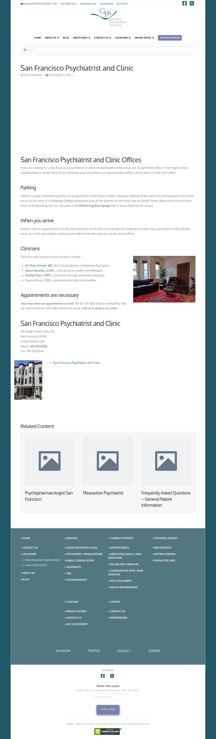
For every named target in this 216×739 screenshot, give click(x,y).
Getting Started (164, 554)
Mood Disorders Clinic (81, 548)
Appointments (118, 548)
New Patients (161, 548)
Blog (25, 579)
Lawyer (114, 602)
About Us (28, 573)
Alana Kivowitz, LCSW (39, 270)
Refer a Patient (75, 611)
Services (71, 538)
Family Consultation (79, 560)
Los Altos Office (35, 565)
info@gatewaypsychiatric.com (39, 3)
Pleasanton (106, 3)
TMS (67, 573)
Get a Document (120, 581)
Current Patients (120, 538)
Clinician (71, 602)
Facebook (63, 651)
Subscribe (108, 709)
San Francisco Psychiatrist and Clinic (76, 362)
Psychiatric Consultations (83, 554)
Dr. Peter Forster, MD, (39, 265)
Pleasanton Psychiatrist (103, 493)
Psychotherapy (75, 580)
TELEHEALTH (122, 3)
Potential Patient (164, 538)
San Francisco (69, 3)
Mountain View (88, 3)
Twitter (94, 651)
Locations (28, 554)
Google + (124, 651)
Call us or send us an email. (100, 308)
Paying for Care (163, 560)
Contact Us (29, 548)
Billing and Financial (123, 564)
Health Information (122, 587)
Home (25, 538)
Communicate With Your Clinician (125, 572)
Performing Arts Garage (94, 205)
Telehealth (72, 567)
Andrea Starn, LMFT (38, 275)
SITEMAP (154, 651)
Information (117, 618)
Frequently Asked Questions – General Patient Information (166, 499)
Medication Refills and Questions (124, 556)
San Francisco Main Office (41, 560)
